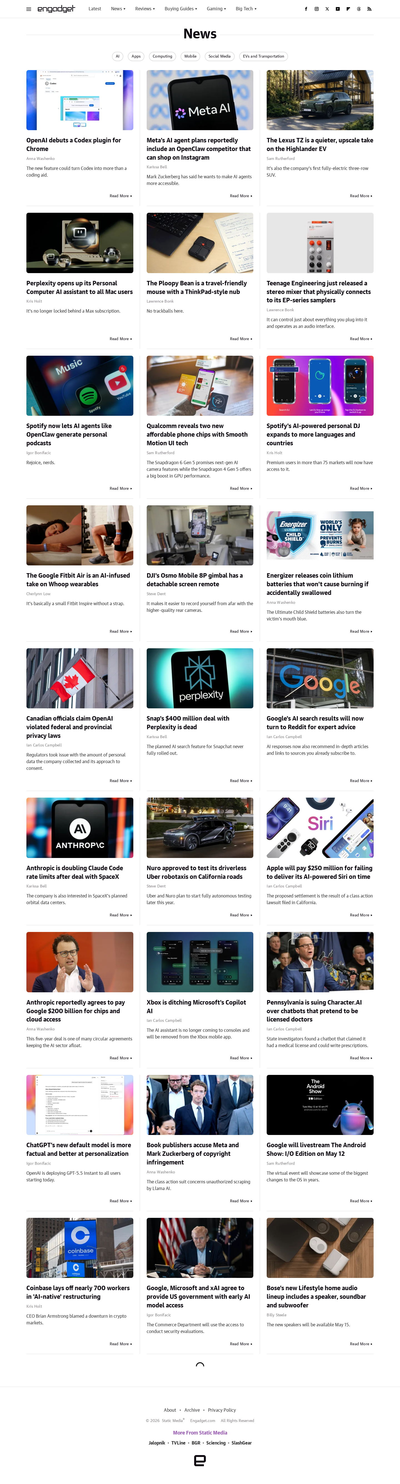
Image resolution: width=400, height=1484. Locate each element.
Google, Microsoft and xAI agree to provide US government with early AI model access (198, 1297)
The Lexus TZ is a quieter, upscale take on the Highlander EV (320, 144)
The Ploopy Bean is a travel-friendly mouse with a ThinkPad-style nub (197, 287)
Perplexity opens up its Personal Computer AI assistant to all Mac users (79, 287)
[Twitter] (327, 9)
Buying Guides (179, 9)
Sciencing (216, 1443)
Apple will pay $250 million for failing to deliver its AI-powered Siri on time (319, 872)
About (170, 1410)
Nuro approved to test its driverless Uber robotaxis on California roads (196, 872)
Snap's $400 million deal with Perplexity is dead (188, 723)
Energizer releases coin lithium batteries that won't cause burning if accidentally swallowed (318, 584)
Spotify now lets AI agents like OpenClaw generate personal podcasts (69, 434)
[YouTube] (338, 9)
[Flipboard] (348, 9)
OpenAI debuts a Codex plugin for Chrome (73, 144)
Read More (119, 196)
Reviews (143, 9)
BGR (196, 1443)
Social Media (220, 56)
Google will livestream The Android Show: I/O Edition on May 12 (316, 1149)
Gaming (214, 9)
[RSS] (369, 9)
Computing (162, 56)
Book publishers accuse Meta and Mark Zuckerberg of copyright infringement (193, 1154)
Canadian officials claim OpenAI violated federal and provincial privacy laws (69, 727)
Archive (191, 1410)
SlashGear (242, 1443)
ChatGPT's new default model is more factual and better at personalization (78, 1149)
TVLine (178, 1443)
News (116, 9)
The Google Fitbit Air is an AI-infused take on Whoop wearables (78, 580)
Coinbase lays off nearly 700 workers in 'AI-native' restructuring (78, 1292)
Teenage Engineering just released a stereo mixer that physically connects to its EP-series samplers (319, 292)
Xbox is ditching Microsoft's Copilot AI (196, 1007)
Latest (95, 9)
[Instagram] (316, 9)
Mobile (190, 56)
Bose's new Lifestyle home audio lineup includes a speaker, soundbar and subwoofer (316, 1297)
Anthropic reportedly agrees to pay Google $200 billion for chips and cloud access (75, 1011)
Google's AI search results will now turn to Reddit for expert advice (315, 723)
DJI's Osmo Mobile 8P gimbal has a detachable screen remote (195, 580)
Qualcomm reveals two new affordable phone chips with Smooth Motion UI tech (197, 434)
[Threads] (359, 9)
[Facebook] (306, 9)
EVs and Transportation (263, 56)
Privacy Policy (222, 1410)
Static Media (172, 1421)
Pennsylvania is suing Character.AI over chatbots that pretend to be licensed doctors (314, 1011)
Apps (136, 56)
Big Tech (244, 9)
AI (117, 56)
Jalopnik (157, 1443)
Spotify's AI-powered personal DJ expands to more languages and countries (313, 434)
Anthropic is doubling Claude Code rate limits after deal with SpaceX (74, 872)
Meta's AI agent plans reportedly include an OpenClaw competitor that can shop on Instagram (199, 149)
